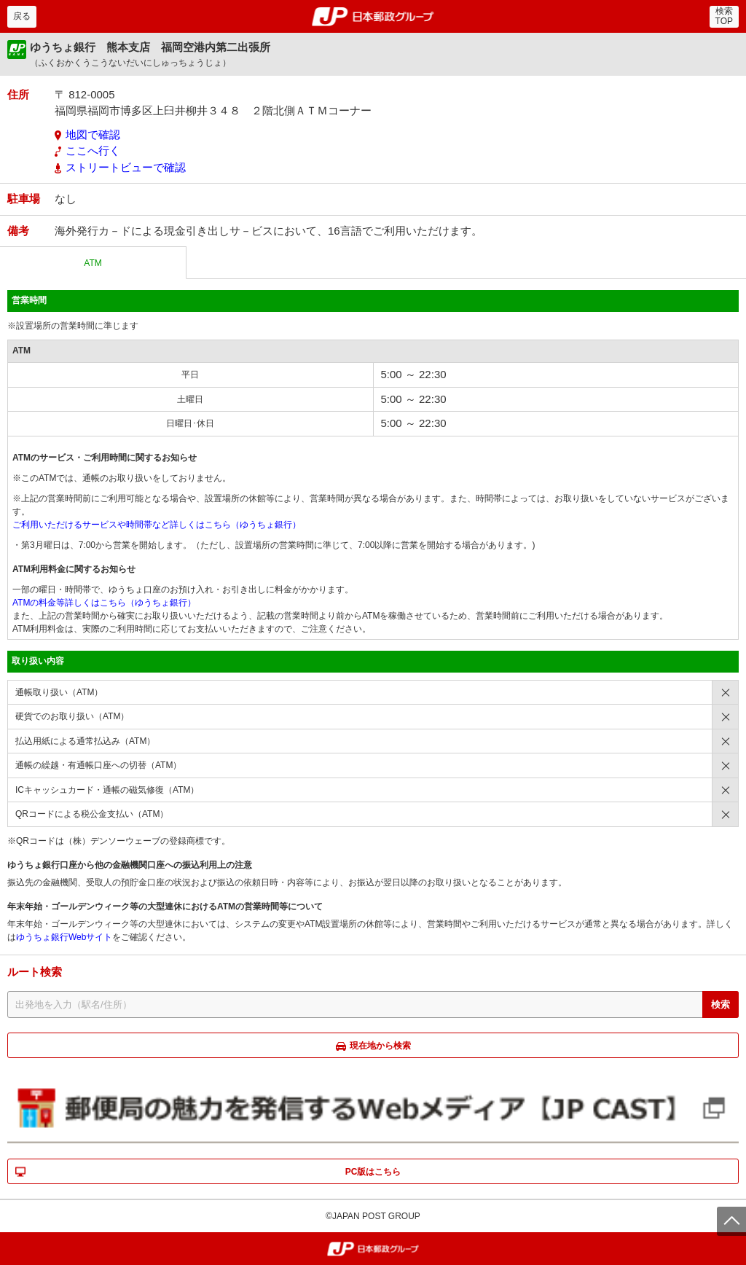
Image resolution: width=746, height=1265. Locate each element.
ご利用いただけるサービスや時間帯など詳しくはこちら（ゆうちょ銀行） (156, 525)
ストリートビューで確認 (126, 167)
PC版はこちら (373, 1172)
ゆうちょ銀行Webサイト (64, 937)
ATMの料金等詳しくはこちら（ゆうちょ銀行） (104, 603)
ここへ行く (93, 150)
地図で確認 (93, 134)
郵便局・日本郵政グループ (373, 16)
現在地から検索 (380, 1046)
